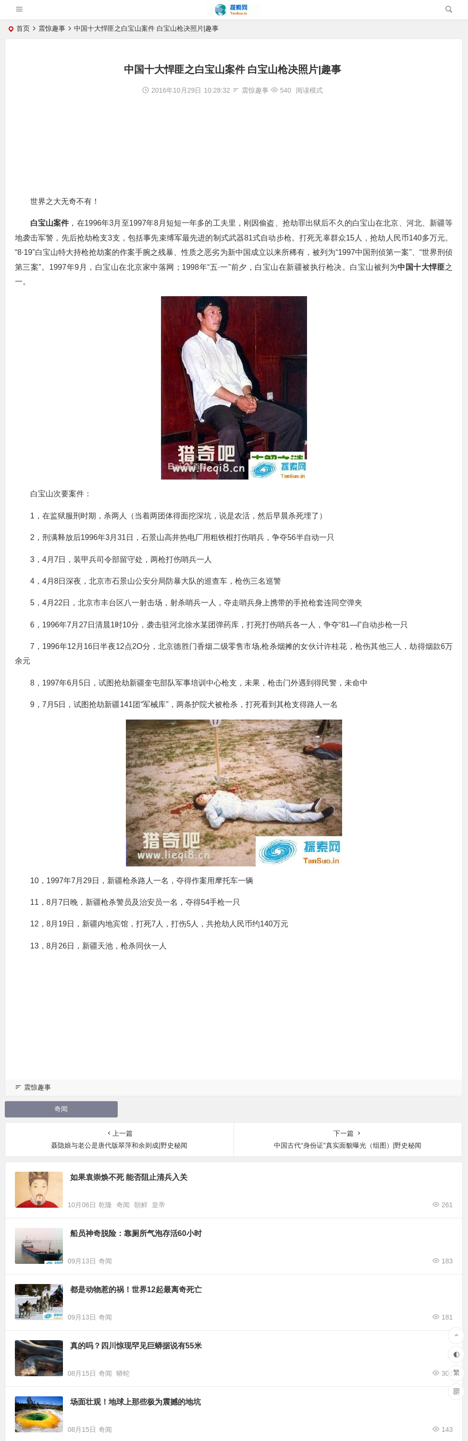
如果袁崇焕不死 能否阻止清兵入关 (128, 1177)
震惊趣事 (51, 28)
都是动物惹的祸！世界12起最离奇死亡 (136, 1289)
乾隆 (105, 1205)
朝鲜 (141, 1205)
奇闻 (61, 1109)
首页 (23, 28)
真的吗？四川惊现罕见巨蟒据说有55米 (136, 1346)
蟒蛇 (123, 1373)
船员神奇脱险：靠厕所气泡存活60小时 (136, 1233)
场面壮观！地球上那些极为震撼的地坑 (135, 1402)
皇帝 (158, 1205)
